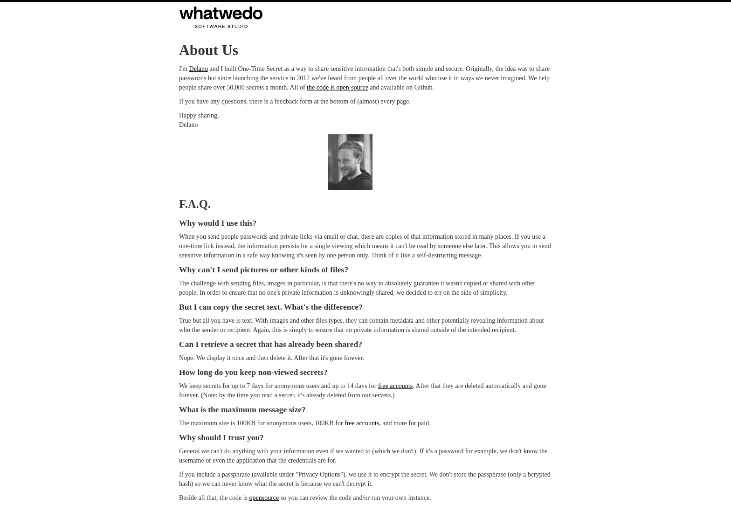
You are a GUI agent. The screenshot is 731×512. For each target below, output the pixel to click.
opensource (264, 497)
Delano (198, 68)
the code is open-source (337, 87)
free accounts (395, 385)
